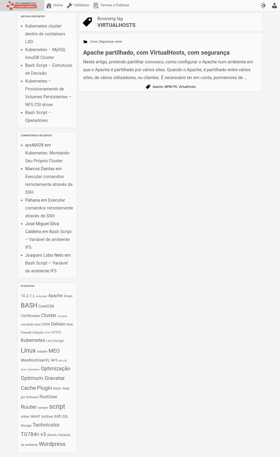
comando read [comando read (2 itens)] (30, 324)
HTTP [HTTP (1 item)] (47, 332)
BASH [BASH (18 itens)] (29, 305)
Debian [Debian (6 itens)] (58, 324)
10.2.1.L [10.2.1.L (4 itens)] (28, 295)
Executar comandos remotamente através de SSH (49, 184)
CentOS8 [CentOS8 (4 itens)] (46, 306)
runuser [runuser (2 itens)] (43, 407)
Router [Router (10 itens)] (29, 407)
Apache (157, 86)
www (118, 41)
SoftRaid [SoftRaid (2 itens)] (47, 416)
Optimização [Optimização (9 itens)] (55, 368)
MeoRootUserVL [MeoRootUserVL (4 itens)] (35, 360)
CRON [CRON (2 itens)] (46, 324)
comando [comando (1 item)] (62, 316)
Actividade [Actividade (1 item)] (41, 296)
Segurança (106, 41)
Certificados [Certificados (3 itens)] (30, 316)
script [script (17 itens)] (57, 406)
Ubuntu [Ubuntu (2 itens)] (52, 435)
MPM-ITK (170, 86)
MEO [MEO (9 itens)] (54, 351)
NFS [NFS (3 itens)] (54, 360)
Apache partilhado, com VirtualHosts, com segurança (156, 52)
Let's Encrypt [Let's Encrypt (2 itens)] (55, 341)
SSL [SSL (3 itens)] (65, 416)
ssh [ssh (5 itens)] (57, 416)
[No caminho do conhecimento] (22, 5)
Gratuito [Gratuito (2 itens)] (37, 332)
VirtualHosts (187, 86)
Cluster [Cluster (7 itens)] (48, 315)
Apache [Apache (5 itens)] (55, 295)
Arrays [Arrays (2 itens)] (68, 296)
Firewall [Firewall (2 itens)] (26, 332)
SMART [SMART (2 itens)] (35, 416)
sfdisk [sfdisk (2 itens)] (25, 416)
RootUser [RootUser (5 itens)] (48, 396)
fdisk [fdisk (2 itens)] (69, 324)
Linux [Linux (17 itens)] (28, 350)
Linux (93, 41)
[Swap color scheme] (263, 5)
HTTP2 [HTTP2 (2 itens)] (56, 332)
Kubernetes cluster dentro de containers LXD (45, 33)
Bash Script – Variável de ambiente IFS (48, 239)
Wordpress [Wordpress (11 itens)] (52, 444)
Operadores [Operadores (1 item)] (34, 369)
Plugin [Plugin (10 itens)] (44, 388)
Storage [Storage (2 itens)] (26, 425)
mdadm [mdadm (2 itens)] (42, 351)
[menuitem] (54, 5)
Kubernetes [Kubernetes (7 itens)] (33, 340)
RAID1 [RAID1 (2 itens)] (57, 388)
